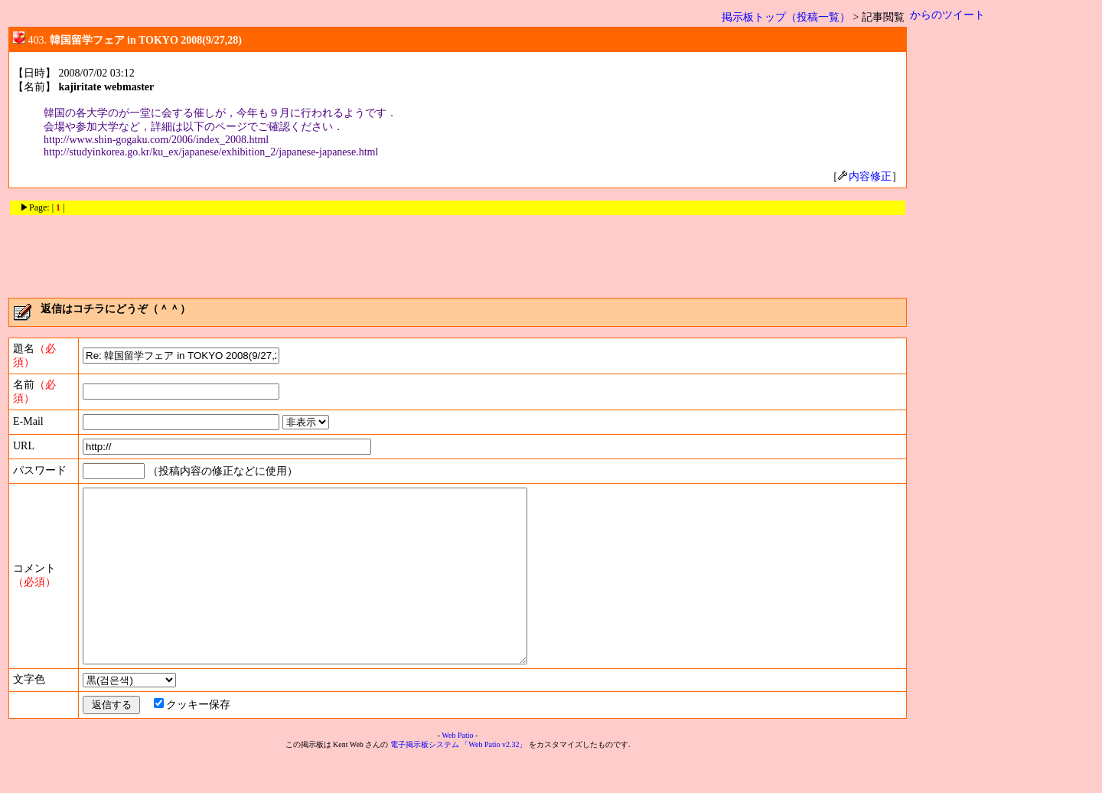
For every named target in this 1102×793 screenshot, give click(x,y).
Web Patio (457, 769)
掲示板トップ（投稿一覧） (786, 17)
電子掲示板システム (424, 779)
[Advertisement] (457, 251)
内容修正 (865, 176)
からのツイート (947, 15)
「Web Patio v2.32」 (494, 779)
